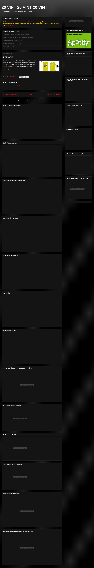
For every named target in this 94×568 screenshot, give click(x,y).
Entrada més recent (10, 94)
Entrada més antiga (53, 94)
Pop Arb (9, 64)
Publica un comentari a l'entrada (15, 86)
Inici (31, 94)
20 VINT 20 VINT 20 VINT (24, 7)
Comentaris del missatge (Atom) (36, 101)
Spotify (10, 25)
